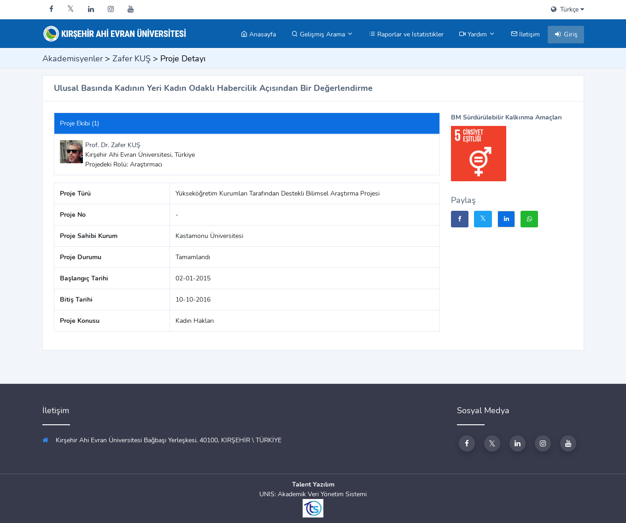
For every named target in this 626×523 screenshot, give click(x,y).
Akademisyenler (72, 58)
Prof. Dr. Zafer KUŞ (112, 145)
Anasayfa (258, 34)
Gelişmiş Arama (322, 34)
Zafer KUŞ (131, 58)
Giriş (566, 34)
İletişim (525, 34)
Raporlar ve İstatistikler (406, 34)
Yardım (477, 34)
